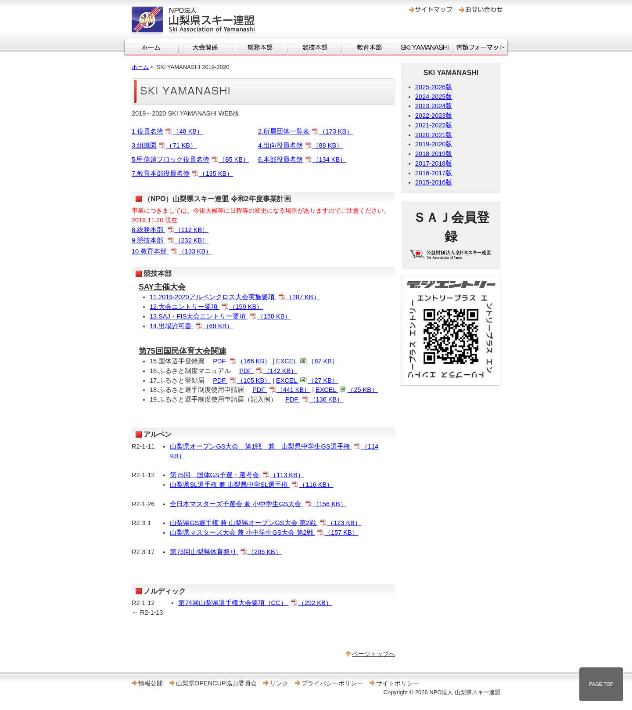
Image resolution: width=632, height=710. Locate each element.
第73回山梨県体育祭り (225, 551)
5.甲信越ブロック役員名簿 (190, 159)
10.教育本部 (172, 251)
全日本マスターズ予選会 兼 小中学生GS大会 (258, 503)
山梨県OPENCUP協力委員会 (216, 683)
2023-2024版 (433, 105)
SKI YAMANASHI (424, 47)
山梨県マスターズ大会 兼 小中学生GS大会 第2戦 (264, 532)
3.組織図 (164, 145)
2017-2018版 (433, 163)
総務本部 (260, 47)
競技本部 (314, 47)
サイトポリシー (397, 683)
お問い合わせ (481, 10)
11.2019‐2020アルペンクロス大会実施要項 (235, 297)
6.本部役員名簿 (302, 159)
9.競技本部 (170, 240)
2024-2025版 (433, 96)
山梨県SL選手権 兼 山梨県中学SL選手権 (251, 484)
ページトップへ (373, 653)
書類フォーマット (480, 47)
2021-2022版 (433, 125)
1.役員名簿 (167, 131)
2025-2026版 (433, 87)
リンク (279, 683)
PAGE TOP (601, 684)
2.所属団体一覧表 (305, 131)
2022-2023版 (433, 115)
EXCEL (307, 361)
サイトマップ (430, 10)
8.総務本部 (170, 229)
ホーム (151, 47)
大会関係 (206, 47)
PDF (242, 361)
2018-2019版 (433, 153)
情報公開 (150, 683)
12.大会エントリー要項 (206, 306)
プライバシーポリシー (332, 683)
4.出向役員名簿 (300, 145)
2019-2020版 (433, 144)
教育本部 (369, 47)
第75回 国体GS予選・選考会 (237, 474)
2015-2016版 (433, 182)
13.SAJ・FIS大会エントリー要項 (220, 316)
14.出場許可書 (191, 326)
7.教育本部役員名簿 (182, 173)
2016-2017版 (433, 173)
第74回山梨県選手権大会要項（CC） (255, 602)
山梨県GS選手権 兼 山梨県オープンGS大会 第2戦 (265, 522)
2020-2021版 (433, 134)
